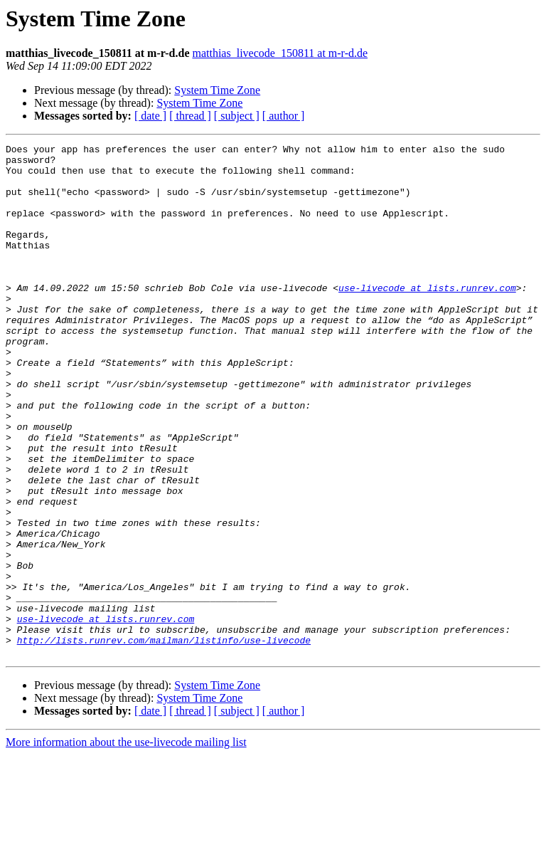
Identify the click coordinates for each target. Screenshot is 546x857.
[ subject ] (236, 116)
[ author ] (283, 116)
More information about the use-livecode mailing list (126, 844)
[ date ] (150, 116)
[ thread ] (190, 116)
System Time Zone (217, 90)
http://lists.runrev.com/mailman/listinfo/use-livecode (164, 740)
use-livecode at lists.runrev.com (427, 317)
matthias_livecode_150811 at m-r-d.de (280, 53)
